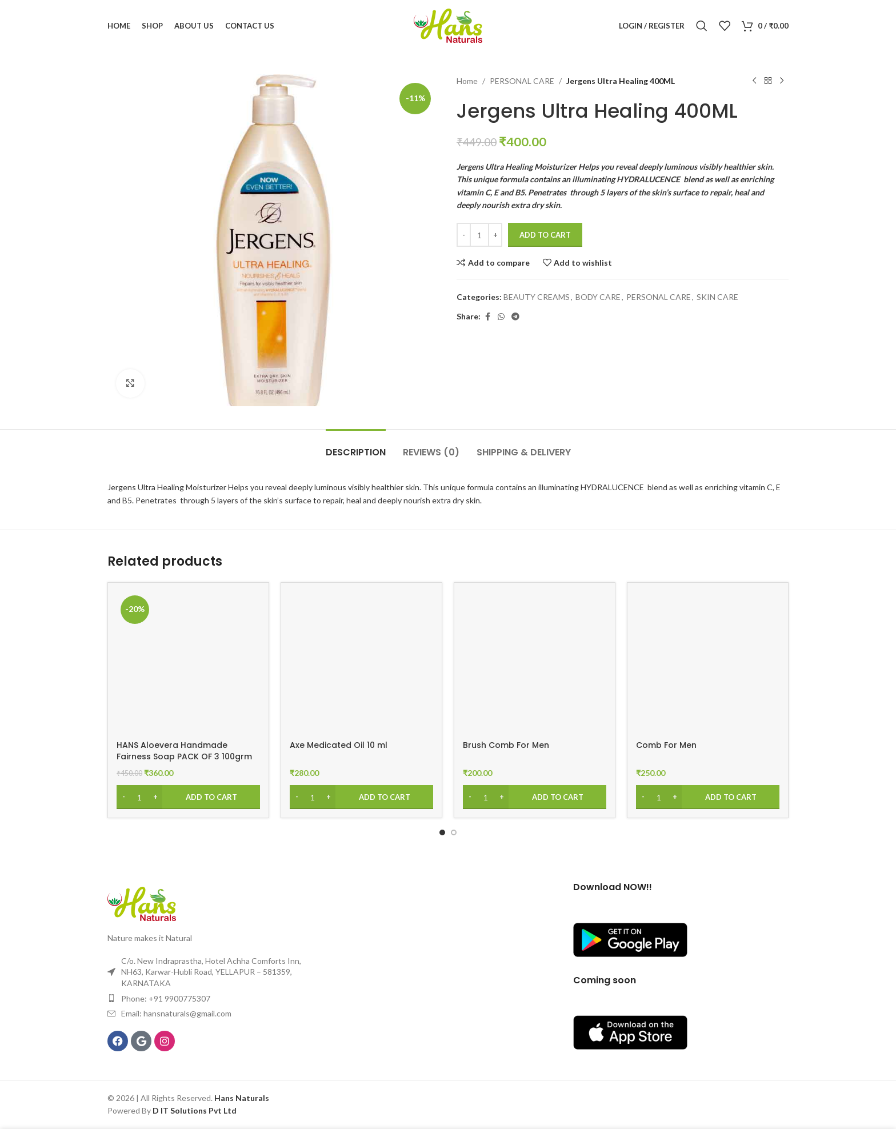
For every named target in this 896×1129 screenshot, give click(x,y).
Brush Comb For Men (506, 745)
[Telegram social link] (515, 317)
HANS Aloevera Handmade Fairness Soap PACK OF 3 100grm (184, 750)
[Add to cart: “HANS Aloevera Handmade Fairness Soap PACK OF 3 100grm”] (188, 797)
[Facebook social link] (487, 317)
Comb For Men (666, 745)
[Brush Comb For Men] (534, 663)
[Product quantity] (479, 235)
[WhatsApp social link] (501, 317)
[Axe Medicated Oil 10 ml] (361, 663)
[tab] (356, 446)
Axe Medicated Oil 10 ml (338, 745)
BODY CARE (598, 297)
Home (467, 81)
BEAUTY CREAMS (536, 297)
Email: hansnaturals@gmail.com (176, 1013)
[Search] (701, 25)
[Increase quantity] (495, 235)
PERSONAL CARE (522, 81)
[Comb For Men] (707, 663)
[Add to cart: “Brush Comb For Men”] (534, 797)
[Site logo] (448, 25)
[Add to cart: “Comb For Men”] (707, 797)
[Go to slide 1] (442, 832)
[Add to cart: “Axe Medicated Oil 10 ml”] (361, 797)
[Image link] (141, 903)
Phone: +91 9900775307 (165, 998)
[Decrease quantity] (464, 235)
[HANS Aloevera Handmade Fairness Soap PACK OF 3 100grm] (188, 663)
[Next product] (782, 81)
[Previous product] (754, 81)
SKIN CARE (717, 297)
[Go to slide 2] (454, 832)
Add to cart (545, 234)
